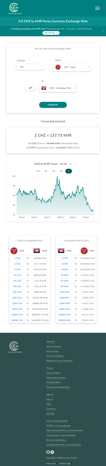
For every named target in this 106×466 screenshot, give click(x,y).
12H (38, 171)
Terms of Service (53, 346)
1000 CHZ (17, 303)
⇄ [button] (30, 87)
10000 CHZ (17, 314)
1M (61, 171)
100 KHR (64, 292)
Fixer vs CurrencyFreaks (56, 420)
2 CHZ (17, 263)
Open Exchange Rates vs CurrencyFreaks (64, 430)
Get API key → (51, 33)
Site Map (50, 413)
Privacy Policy (52, 351)
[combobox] (72, 67)
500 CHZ (17, 297)
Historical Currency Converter (59, 360)
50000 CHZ (17, 320)
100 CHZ (17, 292)
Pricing (49, 368)
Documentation (53, 372)
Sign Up (49, 394)
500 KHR (64, 297)
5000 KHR (64, 309)
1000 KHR (64, 303)
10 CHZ (17, 275)
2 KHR (64, 263)
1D (46, 171)
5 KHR (64, 269)
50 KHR (64, 286)
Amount (21, 60)
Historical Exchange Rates (58, 387)
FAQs (48, 404)
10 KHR (64, 275)
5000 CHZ (17, 309)
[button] (97, 8)
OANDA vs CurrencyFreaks (58, 425)
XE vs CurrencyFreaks (56, 440)
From (58, 60)
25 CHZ (17, 280)
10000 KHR (64, 314)
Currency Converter (55, 355)
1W (53, 171)
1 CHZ (17, 258)
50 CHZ (17, 286)
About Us (50, 341)
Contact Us (51, 408)
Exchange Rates (53, 382)
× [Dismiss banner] (103, 31)
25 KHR (64, 280)
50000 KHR (64, 320)
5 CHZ (17, 269)
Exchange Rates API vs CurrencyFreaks (63, 444)
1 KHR (64, 258)
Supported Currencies (56, 377)
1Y (68, 171)
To (42, 81)
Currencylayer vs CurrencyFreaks (60, 435)
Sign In (49, 399)
